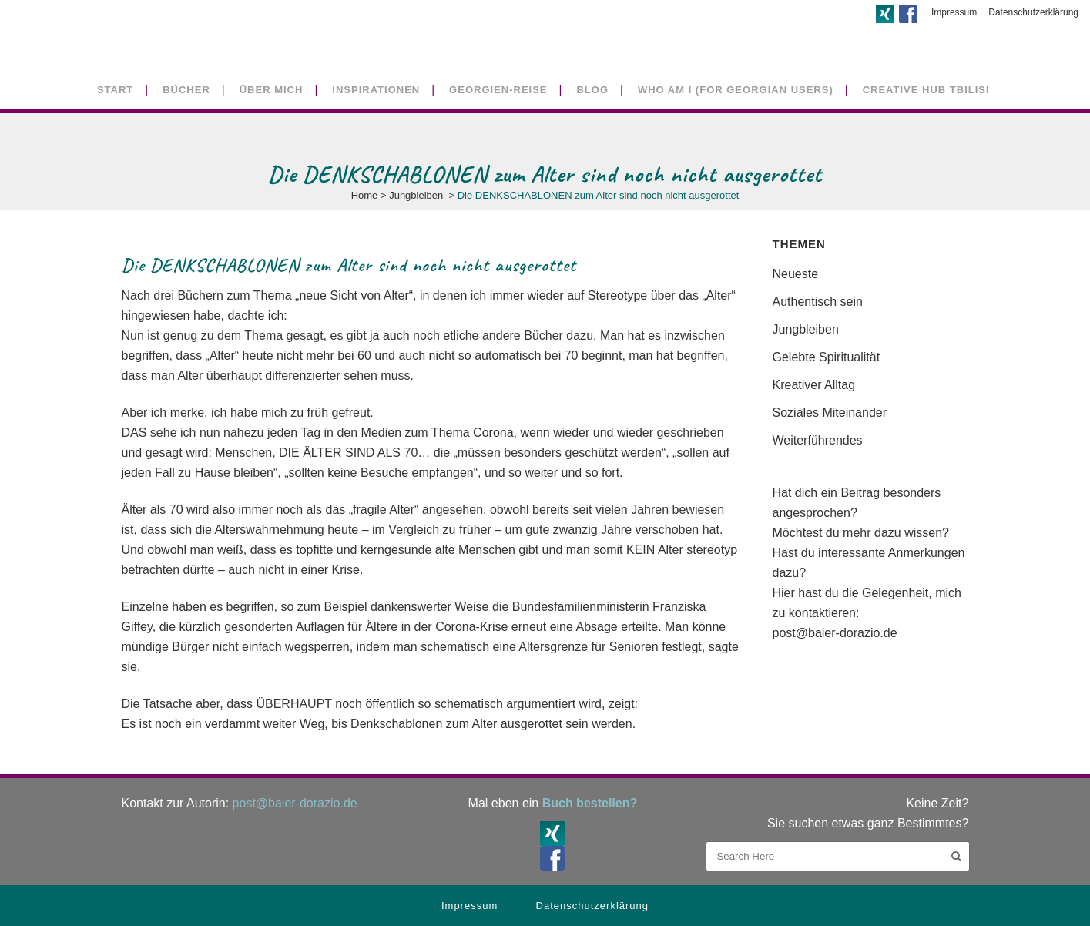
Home (364, 195)
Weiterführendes (818, 440)
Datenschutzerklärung (1033, 12)
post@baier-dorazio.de (835, 632)
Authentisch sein (818, 301)
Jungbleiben (416, 195)
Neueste (796, 273)
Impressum (954, 12)
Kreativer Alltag (814, 384)
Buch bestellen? (590, 803)
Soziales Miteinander (830, 412)
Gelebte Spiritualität (826, 357)
